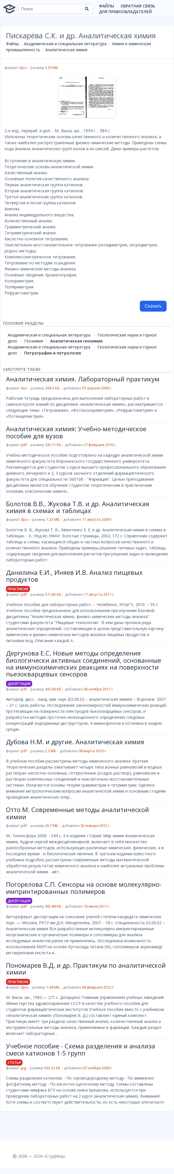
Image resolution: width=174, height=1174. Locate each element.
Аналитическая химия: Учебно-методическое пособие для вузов (76, 432)
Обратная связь (137, 6)
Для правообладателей (125, 11)
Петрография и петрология (52, 353)
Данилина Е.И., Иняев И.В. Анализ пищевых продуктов (74, 575)
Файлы (106, 6)
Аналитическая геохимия (76, 341)
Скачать (153, 306)
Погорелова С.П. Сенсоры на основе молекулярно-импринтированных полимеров (83, 887)
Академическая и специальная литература (65, 43)
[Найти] (87, 9)
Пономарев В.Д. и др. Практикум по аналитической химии (86, 968)
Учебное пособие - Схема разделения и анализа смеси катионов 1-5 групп (80, 1049)
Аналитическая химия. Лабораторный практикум (82, 379)
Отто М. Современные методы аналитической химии (77, 813)
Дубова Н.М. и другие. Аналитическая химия (75, 741)
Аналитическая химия (66, 49)
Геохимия (33, 341)
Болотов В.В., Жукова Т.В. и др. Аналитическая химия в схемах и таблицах (77, 507)
